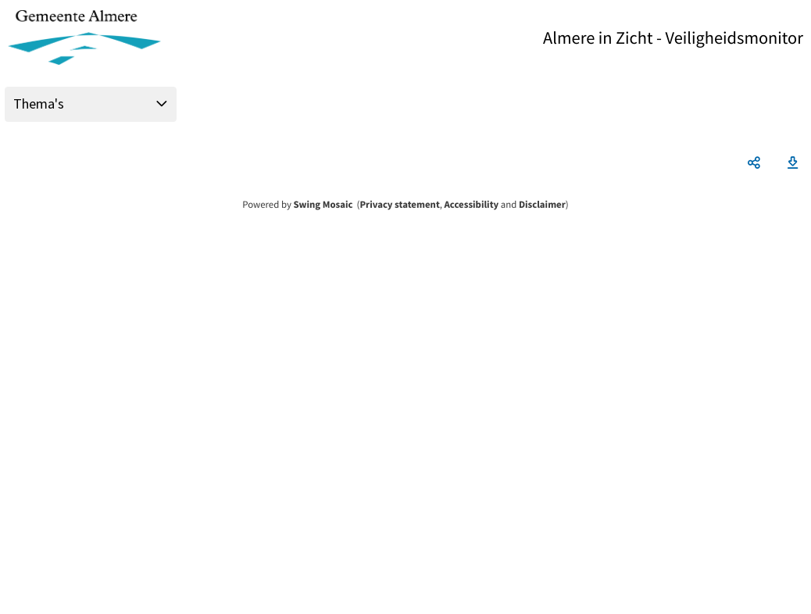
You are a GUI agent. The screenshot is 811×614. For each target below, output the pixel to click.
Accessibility (472, 204)
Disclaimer (542, 204)
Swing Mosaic (322, 204)
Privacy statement (399, 204)
